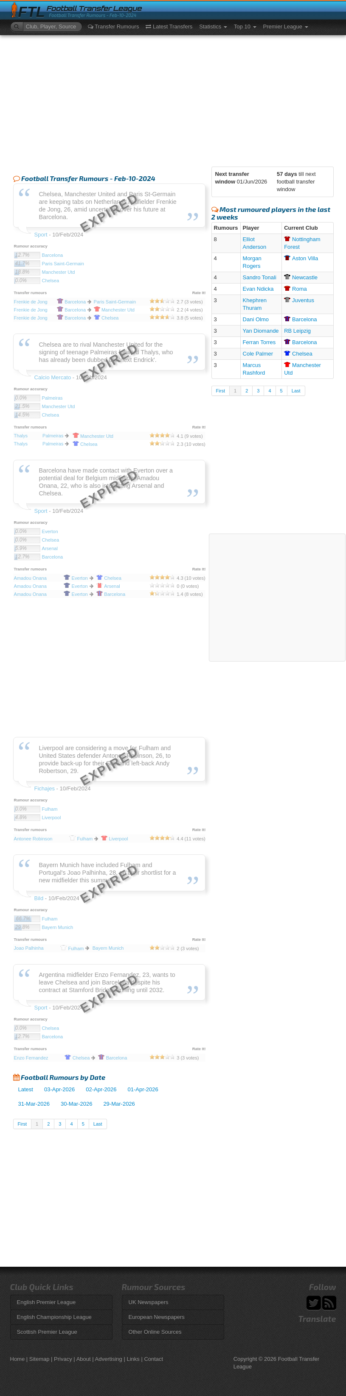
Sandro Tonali (259, 277)
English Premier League (46, 1302)
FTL (31, 12)
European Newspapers (157, 1317)
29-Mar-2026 (119, 1104)
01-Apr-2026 (143, 1089)
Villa (301, 258)
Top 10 (245, 26)
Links (133, 1359)
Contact (153, 1359)
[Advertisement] (173, 98)
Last (97, 1123)
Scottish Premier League (47, 1332)
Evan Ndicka (258, 289)
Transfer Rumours (113, 26)
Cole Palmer (258, 353)
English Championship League (54, 1317)
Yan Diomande (261, 331)
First (22, 1123)
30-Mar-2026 (76, 1104)
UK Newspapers (149, 1302)
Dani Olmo (256, 319)
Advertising (108, 1359)
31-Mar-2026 (34, 1104)
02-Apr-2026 (101, 1089)
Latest (25, 1089)
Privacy (63, 1359)
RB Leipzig (297, 331)
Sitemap (39, 1359)
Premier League (285, 26)
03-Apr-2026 (59, 1089)
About (83, 1359)
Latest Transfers (169, 26)
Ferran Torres (259, 342)
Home (17, 1359)
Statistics (213, 26)
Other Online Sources (155, 1332)
